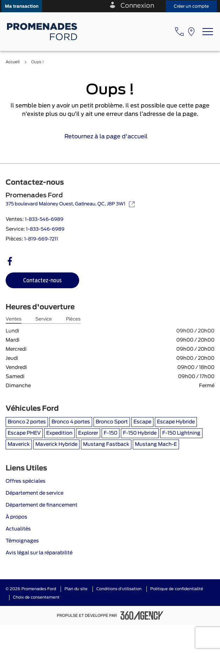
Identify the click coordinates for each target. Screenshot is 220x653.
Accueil (13, 62)
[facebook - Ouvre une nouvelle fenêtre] (10, 261)
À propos (16, 517)
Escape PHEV (24, 433)
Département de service (34, 493)
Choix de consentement (36, 597)
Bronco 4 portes (70, 422)
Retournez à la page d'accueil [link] (110, 136)
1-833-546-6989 (44, 219)
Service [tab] (43, 319)
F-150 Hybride (140, 433)
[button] (21, 6)
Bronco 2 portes (27, 422)
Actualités (18, 529)
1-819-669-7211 (41, 239)
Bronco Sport (112, 422)
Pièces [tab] (73, 319)
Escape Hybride (176, 422)
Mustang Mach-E (156, 444)
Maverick (19, 444)
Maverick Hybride (56, 444)
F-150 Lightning (181, 433)
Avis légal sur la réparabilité (39, 552)
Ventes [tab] (13, 319)
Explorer (88, 433)
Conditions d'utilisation (119, 589)
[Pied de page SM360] (142, 615)
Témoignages (22, 541)
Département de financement (41, 505)
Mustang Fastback (106, 444)
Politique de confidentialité (176, 589)
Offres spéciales (26, 481)
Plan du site (76, 589)
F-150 (110, 433)
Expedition (59, 433)
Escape (142, 422)
